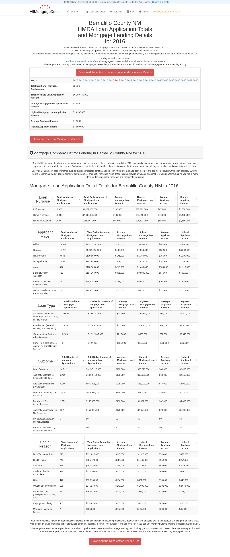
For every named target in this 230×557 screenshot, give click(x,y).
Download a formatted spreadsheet (81, 61)
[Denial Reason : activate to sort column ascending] (45, 443)
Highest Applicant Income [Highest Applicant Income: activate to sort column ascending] (185, 200)
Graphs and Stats (160, 2)
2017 (111, 80)
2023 (75, 80)
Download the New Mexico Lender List (56, 139)
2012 (141, 80)
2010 (153, 80)
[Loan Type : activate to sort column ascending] (46, 305)
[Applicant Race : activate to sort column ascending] (45, 233)
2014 (129, 80)
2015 (123, 80)
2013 (135, 80)
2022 (81, 80)
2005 (183, 80)
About (143, 11)
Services (116, 11)
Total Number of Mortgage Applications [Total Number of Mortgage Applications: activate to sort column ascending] (65, 200)
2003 (195, 80)
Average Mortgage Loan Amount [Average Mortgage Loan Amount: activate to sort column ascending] (122, 200)
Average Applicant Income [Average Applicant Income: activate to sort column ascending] (164, 200)
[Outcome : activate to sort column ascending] (45, 360)
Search (74, 11)
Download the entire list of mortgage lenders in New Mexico (115, 72)
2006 (177, 80)
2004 (189, 80)
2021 (87, 80)
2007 (171, 80)
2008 (165, 80)
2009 (159, 80)
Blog (130, 11)
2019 (99, 80)
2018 (105, 80)
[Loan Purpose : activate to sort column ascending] (43, 199)
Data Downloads (95, 11)
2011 (147, 80)
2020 (93, 80)
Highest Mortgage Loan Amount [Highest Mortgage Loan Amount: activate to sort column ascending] (145, 200)
